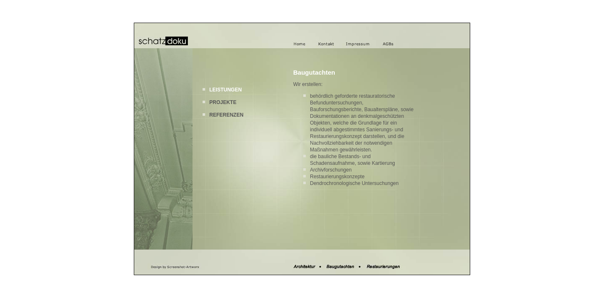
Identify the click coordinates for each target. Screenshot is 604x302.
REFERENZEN (226, 115)
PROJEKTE (223, 102)
